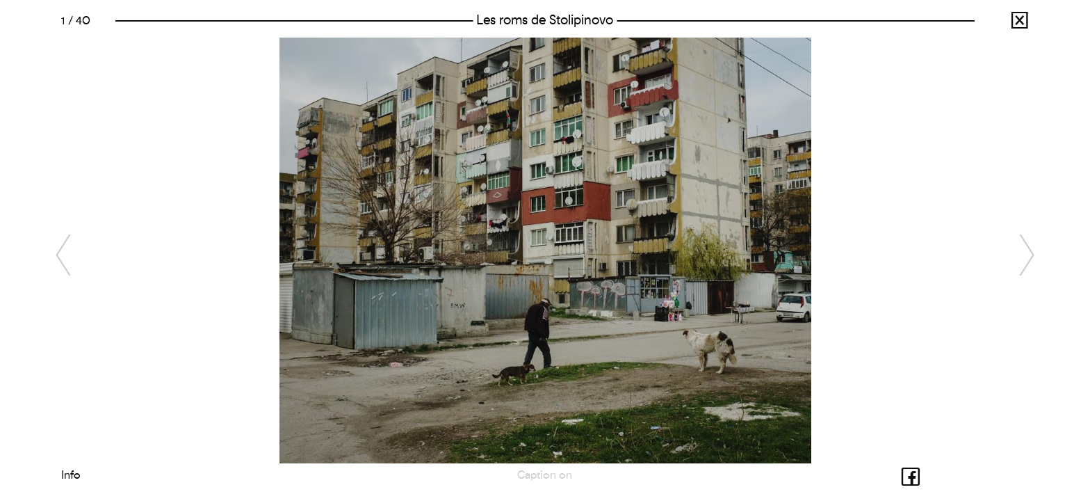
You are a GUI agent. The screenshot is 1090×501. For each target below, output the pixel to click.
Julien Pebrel (1007, 24)
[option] (545, 250)
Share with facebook (898, 475)
